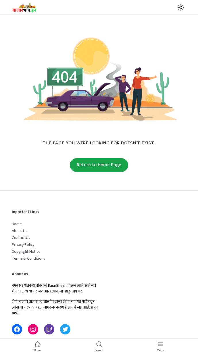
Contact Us (21, 237)
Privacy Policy (23, 244)
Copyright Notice (26, 251)
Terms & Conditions (28, 258)
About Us (19, 230)
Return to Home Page (99, 165)
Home (17, 224)
